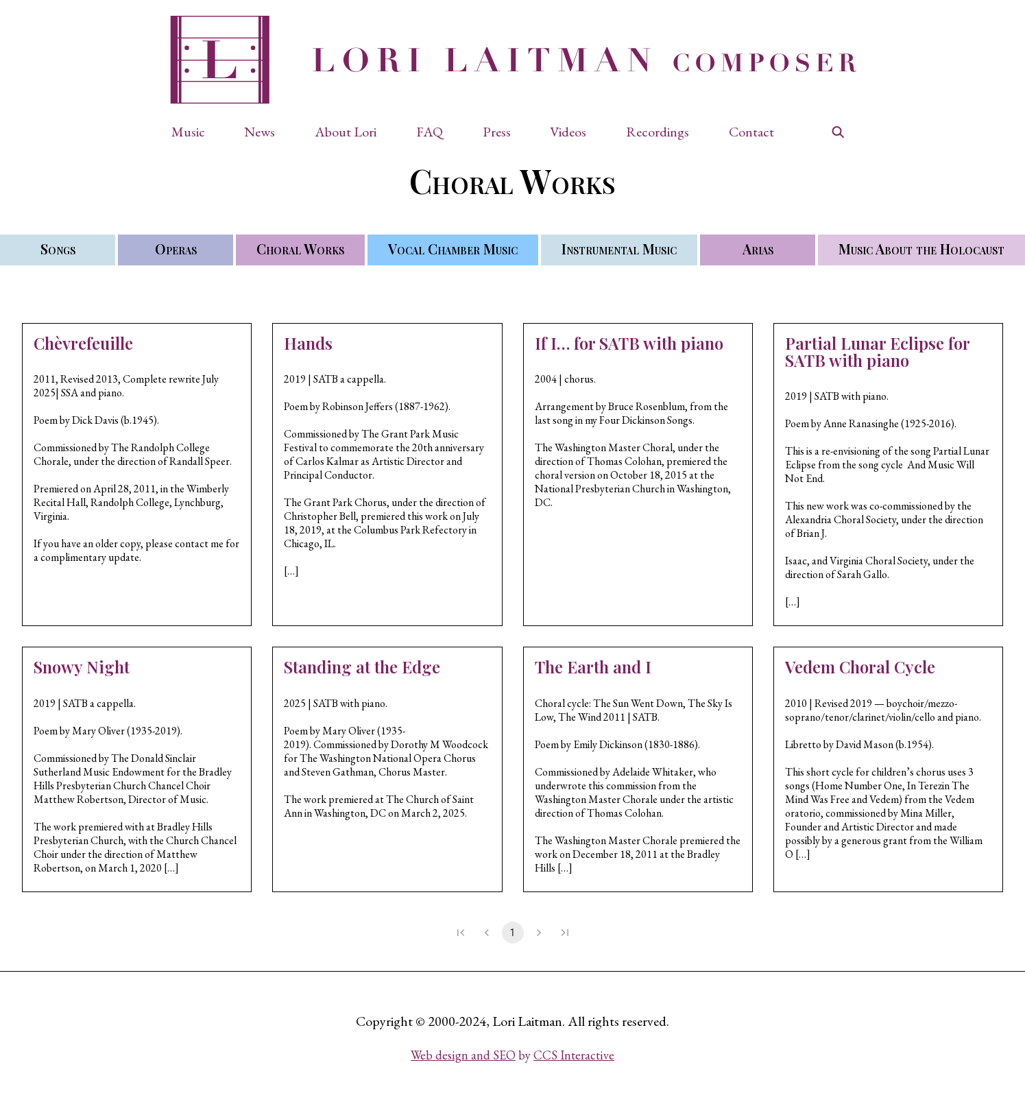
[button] (195, 132)
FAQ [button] (429, 132)
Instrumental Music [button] (619, 248)
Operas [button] (176, 248)
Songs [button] (57, 248)
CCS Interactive (573, 1055)
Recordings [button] (657, 132)
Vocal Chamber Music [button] (453, 248)
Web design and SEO (463, 1055)
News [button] (259, 132)
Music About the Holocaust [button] (921, 248)
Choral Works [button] (300, 248)
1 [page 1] (513, 933)
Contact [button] (751, 132)
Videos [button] (568, 132)
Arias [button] (758, 248)
